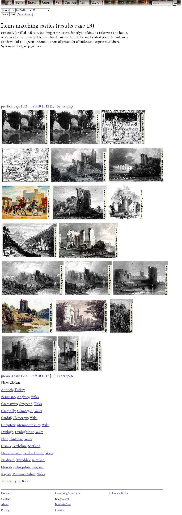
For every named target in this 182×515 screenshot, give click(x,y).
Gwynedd (25, 403)
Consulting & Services (67, 493)
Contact (5, 499)
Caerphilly (8, 410)
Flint (4, 438)
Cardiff (6, 417)
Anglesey (23, 396)
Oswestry (7, 467)
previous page (10, 106)
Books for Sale (63, 504)
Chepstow (8, 424)
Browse (33, 2)
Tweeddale (23, 459)
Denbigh (7, 431)
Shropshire (23, 467)
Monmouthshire (28, 424)
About (84, 2)
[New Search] (25, 14)
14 (58, 106)
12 (47, 106)
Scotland (34, 445)
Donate (5, 493)
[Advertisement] (88, 79)
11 (43, 106)
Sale (58, 2)
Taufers (6, 481)
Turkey (19, 389)
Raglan (6, 473)
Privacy (5, 510)
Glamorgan (25, 410)
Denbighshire (24, 431)
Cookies (70, 2)
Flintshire (16, 438)
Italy (25, 481)
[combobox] (161, 3)
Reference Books (118, 493)
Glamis (6, 445)
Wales (35, 396)
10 (39, 106)
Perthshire (19, 445)
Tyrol (16, 481)
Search (96, 2)
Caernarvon (9, 403)
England (38, 467)
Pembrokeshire (33, 453)
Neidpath (8, 459)
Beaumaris (8, 396)
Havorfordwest (11, 453)
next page (67, 106)
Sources (46, 2)
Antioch (7, 389)
